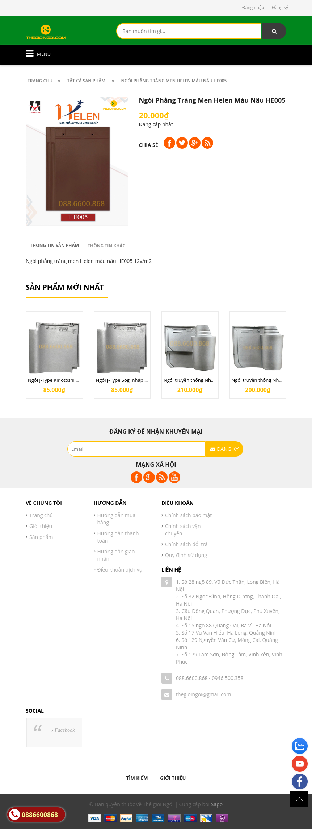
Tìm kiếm (137, 778)
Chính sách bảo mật (188, 515)
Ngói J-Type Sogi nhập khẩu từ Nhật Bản (139, 380)
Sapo (217, 804)
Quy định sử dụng (186, 555)
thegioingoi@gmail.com (203, 694)
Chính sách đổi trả (186, 544)
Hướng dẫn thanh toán (118, 537)
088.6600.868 (191, 678)
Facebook (65, 730)
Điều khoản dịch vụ (120, 569)
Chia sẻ (148, 144)
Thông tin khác (106, 246)
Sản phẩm (41, 536)
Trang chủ (41, 515)
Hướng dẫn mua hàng (116, 519)
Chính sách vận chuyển (183, 530)
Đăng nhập (253, 7)
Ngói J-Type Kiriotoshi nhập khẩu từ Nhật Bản (77, 380)
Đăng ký (280, 7)
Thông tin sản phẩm (54, 245)
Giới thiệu (40, 526)
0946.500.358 (227, 678)
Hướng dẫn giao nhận (116, 555)
